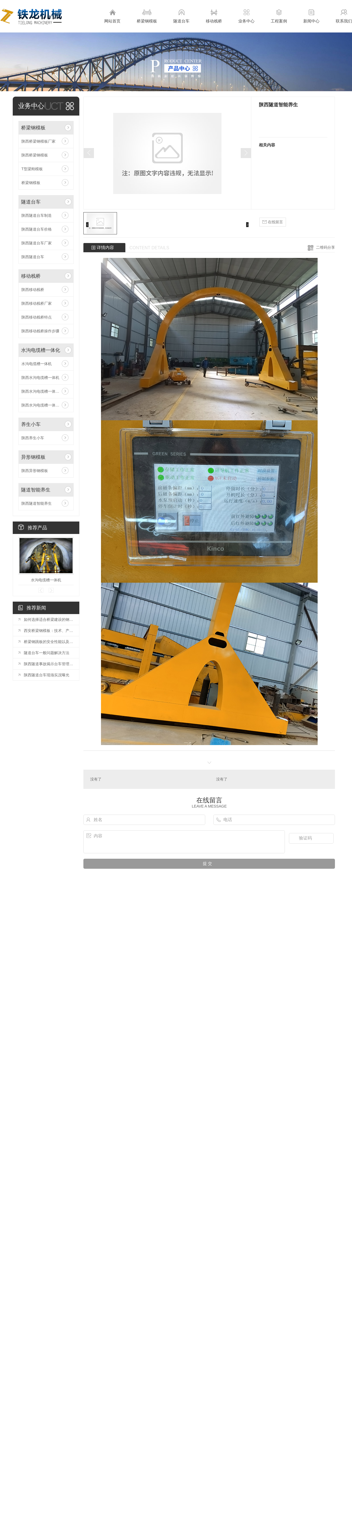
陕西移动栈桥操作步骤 (40, 331)
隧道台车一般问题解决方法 (46, 653)
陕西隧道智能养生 (36, 503)
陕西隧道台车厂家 (36, 243)
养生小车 (31, 424)
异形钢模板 (33, 457)
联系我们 (344, 16)
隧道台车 (181, 16)
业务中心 (246, 16)
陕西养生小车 (32, 438)
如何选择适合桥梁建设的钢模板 (49, 619)
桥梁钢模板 (147, 16)
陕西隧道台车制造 (36, 215)
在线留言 (272, 222)
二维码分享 (325, 247)
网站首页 (112, 16)
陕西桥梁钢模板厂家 (38, 141)
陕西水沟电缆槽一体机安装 (44, 405)
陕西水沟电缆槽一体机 (40, 377)
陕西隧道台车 (32, 257)
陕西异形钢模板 (34, 470)
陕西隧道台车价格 (36, 229)
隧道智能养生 (35, 490)
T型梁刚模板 (32, 169)
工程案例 (279, 16)
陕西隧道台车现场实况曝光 (46, 675)
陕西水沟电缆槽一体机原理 (44, 391)
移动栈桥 (214, 16)
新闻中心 (311, 16)
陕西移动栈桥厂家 (36, 303)
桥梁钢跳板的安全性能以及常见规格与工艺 (49, 642)
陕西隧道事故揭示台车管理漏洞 (49, 664)
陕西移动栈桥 (32, 289)
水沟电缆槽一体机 (36, 364)
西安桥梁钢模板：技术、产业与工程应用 (49, 630)
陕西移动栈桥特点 (36, 317)
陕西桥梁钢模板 (34, 155)
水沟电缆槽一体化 (40, 350)
